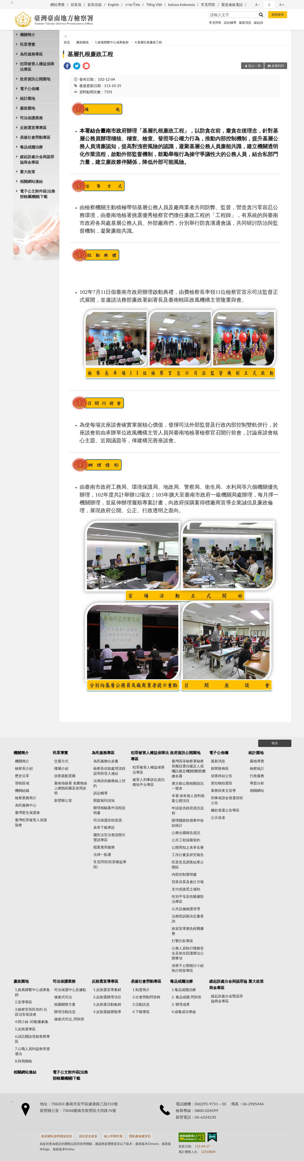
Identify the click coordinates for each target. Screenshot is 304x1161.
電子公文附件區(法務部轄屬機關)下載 (37, 194)
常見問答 (208, 4)
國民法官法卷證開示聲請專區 (109, 837)
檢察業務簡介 (25, 798)
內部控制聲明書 (184, 874)
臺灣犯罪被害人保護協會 (31, 822)
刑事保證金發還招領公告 (227, 800)
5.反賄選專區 (25, 1029)
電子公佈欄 (29, 88)
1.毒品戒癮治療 (184, 989)
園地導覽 (257, 761)
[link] (67, 66)
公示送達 (218, 817)
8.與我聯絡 (23, 1061)
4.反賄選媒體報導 (107, 1011)
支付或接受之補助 (186, 889)
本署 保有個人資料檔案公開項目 (188, 798)
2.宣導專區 (23, 1002)
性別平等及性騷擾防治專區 (188, 898)
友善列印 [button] (278, 66)
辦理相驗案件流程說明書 (109, 810)
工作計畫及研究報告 (188, 854)
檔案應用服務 (104, 847)
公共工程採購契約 (186, 840)
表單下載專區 (104, 827)
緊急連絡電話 (232, 4)
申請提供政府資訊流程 (188, 810)
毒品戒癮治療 (31, 147)
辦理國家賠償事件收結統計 (188, 822)
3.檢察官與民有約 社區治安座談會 (31, 1011)
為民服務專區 (31, 54)
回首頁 (76, 4)
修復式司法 (63, 997)
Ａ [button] (269, 4)
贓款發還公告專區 (225, 810)
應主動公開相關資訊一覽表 (188, 785)
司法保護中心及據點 (70, 989)
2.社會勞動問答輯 (146, 997)
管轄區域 (22, 783)
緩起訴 (258, 22)
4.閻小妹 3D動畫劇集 (31, 1021)
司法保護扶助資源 (107, 820)
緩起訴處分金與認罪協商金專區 (37, 159)
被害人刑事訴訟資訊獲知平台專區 (149, 782)
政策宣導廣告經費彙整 (188, 930)
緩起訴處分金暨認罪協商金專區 (227, 998)
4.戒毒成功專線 (184, 1011)
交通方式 (61, 761)
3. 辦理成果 (181, 1004)
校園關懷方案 (65, 1004)
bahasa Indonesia (181, 4)
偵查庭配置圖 (65, 776)
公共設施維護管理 (186, 909)
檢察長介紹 (24, 768)
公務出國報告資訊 (186, 832)
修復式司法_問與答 (69, 1019)
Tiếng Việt (154, 4)
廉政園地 (27, 108)
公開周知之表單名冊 (188, 847)
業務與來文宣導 (223, 790)
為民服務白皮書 (105, 761)
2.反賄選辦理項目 (107, 997)
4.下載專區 (141, 1011)
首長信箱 (94, 4)
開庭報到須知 (104, 800)
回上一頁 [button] (254, 66)
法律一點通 (102, 854)
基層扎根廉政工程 (90, 54)
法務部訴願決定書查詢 (188, 918)
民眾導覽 (27, 44)
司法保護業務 (31, 117)
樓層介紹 (61, 768)
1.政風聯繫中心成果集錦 (111, 42)
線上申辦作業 (113, 1136)
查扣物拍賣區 (221, 783)
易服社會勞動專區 (35, 137)
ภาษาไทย (132, 4)
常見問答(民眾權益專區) (109, 864)
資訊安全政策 (88, 1136)
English (113, 4)
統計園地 (27, 98)
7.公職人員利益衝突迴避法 (32, 1051)
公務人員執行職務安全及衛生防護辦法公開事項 (188, 953)
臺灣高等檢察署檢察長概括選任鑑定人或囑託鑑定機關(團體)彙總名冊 (189, 768)
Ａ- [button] (257, 4)
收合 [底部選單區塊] (275, 743)
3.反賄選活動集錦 (107, 1004)
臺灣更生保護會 (27, 812)
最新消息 (245, 22)
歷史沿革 (22, 776)
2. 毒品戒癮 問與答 (186, 997)
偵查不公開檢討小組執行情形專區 (188, 967)
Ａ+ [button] (281, 4)
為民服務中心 (25, 805)
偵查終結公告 (221, 776)
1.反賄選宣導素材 (107, 989)
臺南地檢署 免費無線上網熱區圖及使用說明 (70, 788)
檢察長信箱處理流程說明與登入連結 (109, 770)
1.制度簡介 (141, 989)
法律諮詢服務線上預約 (109, 783)
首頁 (67, 42)
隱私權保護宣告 (140, 1136)
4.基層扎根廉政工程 (148, 42)
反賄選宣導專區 (33, 127)
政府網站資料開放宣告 (56, 1136)
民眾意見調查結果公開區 (188, 864)
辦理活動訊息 (65, 1011)
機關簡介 (27, 34)
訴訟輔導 (230, 22)
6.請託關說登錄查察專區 (32, 1038)
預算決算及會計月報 (188, 882)
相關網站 (257, 790)
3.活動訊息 (141, 1004)
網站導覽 (57, 4)
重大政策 (27, 171)
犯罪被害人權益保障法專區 (37, 66)
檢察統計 (257, 768)
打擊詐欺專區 (182, 941)
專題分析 (257, 783)
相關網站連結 (31, 181)
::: (12, 2)
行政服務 (257, 776)
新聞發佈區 (220, 768)
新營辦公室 (63, 800)
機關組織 (22, 790)
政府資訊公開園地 (35, 79)
